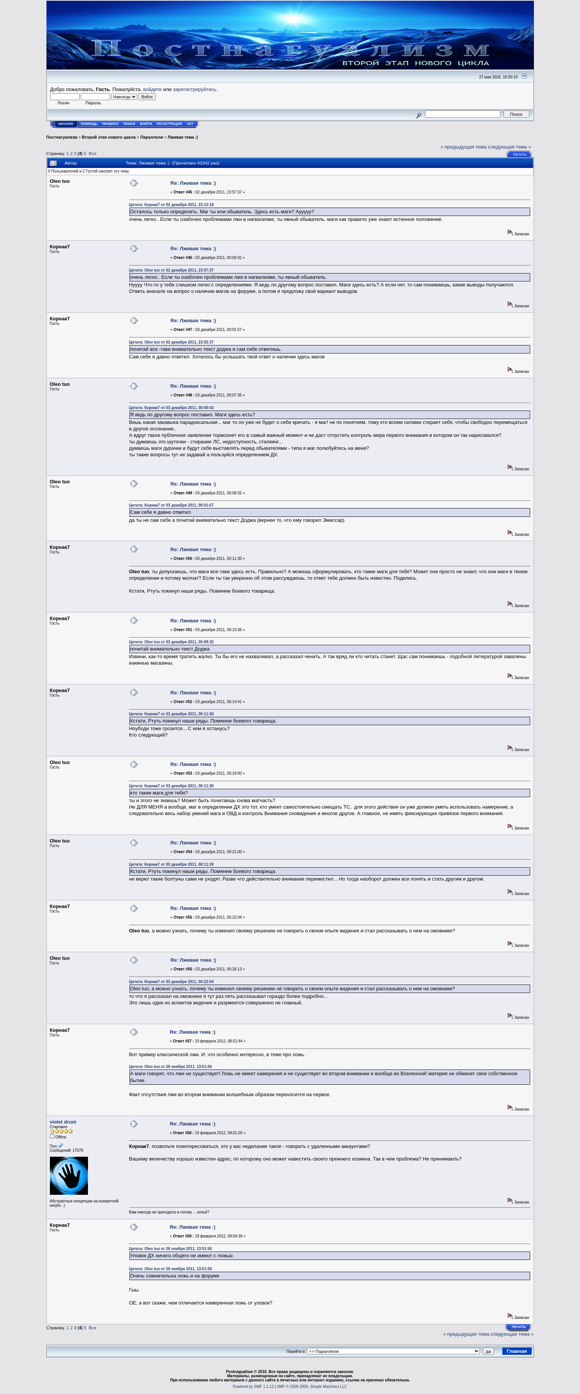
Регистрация (169, 124)
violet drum (63, 1122)
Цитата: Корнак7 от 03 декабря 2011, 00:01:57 (171, 505)
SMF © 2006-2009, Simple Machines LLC (312, 1386)
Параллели (152, 137)
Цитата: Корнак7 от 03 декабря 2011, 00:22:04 (171, 982)
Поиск (129, 124)
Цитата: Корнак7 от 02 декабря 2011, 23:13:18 (171, 205)
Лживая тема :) (183, 137)
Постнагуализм (61, 137)
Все (92, 153)
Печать (519, 155)
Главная (517, 1351)
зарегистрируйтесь (194, 89)
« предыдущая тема (464, 147)
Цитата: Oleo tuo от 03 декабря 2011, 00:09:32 (171, 642)
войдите (152, 89)
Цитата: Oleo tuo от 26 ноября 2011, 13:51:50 (170, 1067)
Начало (66, 124)
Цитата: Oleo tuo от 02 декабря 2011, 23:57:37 (171, 270)
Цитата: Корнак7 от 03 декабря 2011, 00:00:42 (171, 408)
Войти (146, 124)
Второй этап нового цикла (109, 137)
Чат (190, 124)
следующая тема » (509, 147)
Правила (110, 124)
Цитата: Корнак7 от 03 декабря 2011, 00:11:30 (171, 714)
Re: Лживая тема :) (193, 183)
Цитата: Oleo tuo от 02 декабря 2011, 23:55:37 (171, 342)
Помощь (89, 124)
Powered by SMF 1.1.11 (253, 1386)
